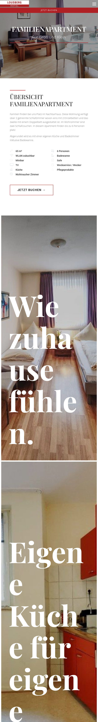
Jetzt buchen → (31, 190)
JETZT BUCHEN (49, 10)
